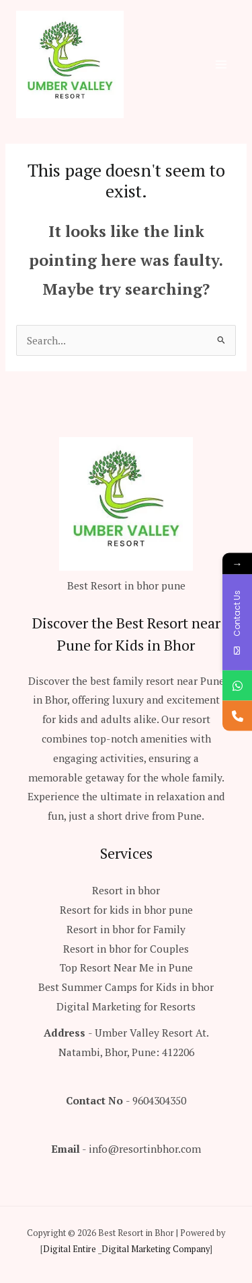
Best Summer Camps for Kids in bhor (126, 987)
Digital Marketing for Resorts (126, 1006)
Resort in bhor (126, 890)
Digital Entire (69, 1249)
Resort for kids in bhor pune (126, 909)
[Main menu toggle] (221, 64)
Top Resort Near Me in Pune (126, 967)
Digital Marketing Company (155, 1249)
